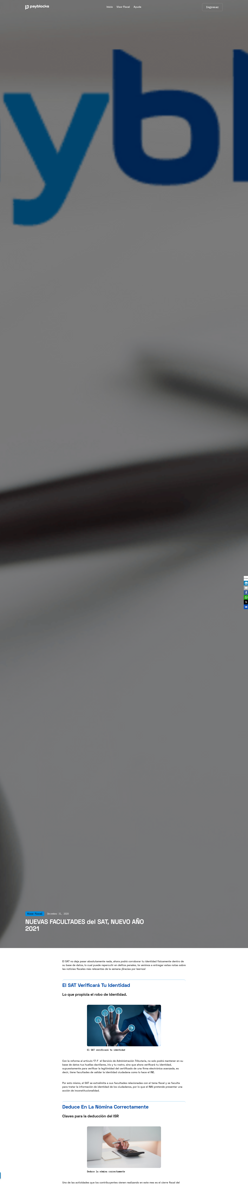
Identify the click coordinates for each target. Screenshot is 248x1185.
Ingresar (212, 7)
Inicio (110, 7)
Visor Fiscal (123, 7)
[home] (44, 7)
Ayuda (137, 7)
